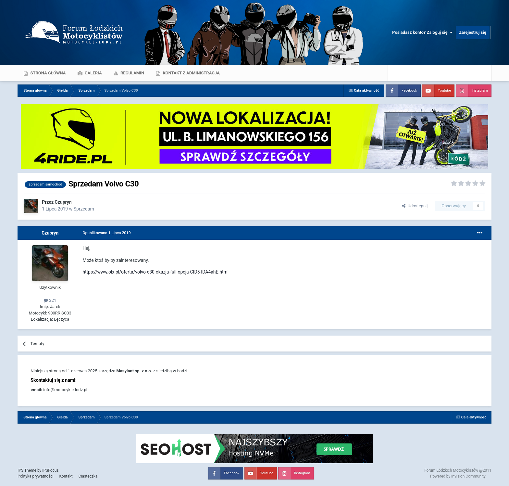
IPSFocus (50, 470)
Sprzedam (84, 208)
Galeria (93, 72)
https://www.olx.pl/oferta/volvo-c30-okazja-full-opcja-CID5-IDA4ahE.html (155, 272)
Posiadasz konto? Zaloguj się (422, 32)
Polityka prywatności (35, 476)
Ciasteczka (88, 476)
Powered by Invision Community (458, 476)
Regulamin (131, 72)
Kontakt (65, 476)
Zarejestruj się (472, 32)
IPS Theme (27, 470)
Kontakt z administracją (190, 72)
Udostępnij (415, 205)
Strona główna (47, 72)
